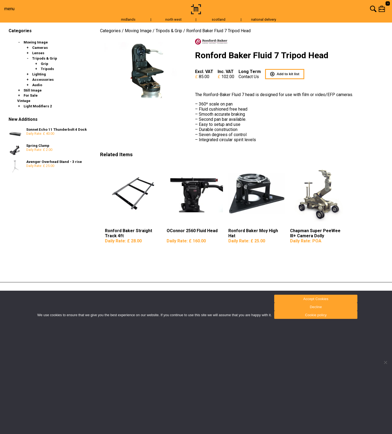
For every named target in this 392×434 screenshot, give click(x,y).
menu (9, 8)
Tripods (47, 69)
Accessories (43, 80)
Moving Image (36, 42)
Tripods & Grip (44, 58)
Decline (316, 307)
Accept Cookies (315, 299)
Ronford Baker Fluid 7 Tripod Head (218, 30)
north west (173, 19)
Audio (37, 85)
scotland (218, 19)
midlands (128, 19)
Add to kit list (284, 74)
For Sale (31, 95)
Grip (44, 64)
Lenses (38, 53)
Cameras (40, 48)
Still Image (33, 90)
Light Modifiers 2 (38, 106)
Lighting (39, 74)
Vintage (23, 101)
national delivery (263, 19)
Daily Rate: (123, 240)
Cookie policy (316, 315)
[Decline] (385, 362)
